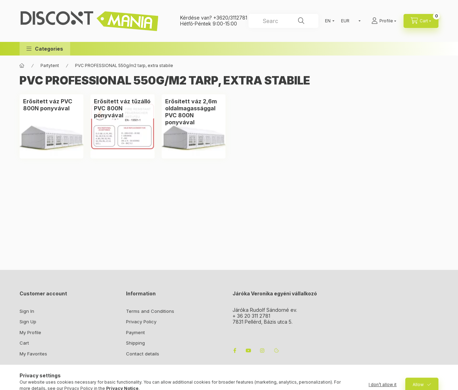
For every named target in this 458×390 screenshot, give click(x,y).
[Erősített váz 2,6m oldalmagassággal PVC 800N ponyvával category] (193, 112)
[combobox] (283, 21)
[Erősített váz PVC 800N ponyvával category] (51, 105)
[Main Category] (22, 65)
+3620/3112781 (230, 18)
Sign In (27, 311)
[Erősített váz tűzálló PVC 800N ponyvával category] (122, 108)
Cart (24, 343)
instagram (262, 351)
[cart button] (421, 21)
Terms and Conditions (150, 311)
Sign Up (28, 321)
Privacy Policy (141, 321)
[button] (45, 49)
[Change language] (328, 21)
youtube (249, 351)
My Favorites (33, 353)
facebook (235, 351)
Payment (135, 332)
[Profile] (384, 21)
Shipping (135, 343)
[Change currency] (349, 21)
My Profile (30, 332)
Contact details (142, 353)
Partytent (49, 65)
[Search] (301, 21)
